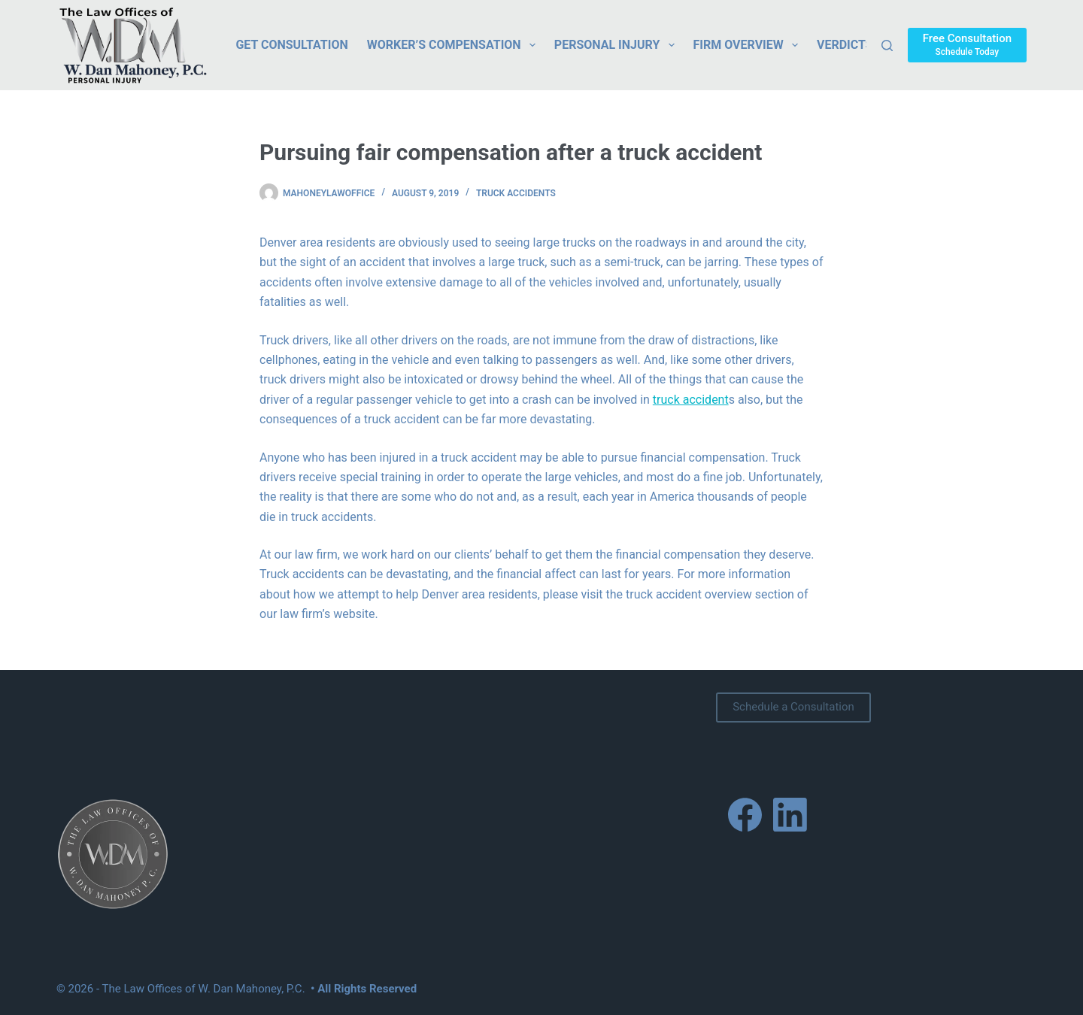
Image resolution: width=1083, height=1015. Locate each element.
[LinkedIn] (790, 815)
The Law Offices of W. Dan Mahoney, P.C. (203, 988)
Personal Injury (617, 45)
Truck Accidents (516, 193)
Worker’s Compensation (454, 45)
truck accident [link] (691, 399)
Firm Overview (748, 45)
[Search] (887, 45)
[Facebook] (745, 815)
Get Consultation (291, 45)
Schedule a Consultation (793, 707)
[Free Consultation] (967, 45)
